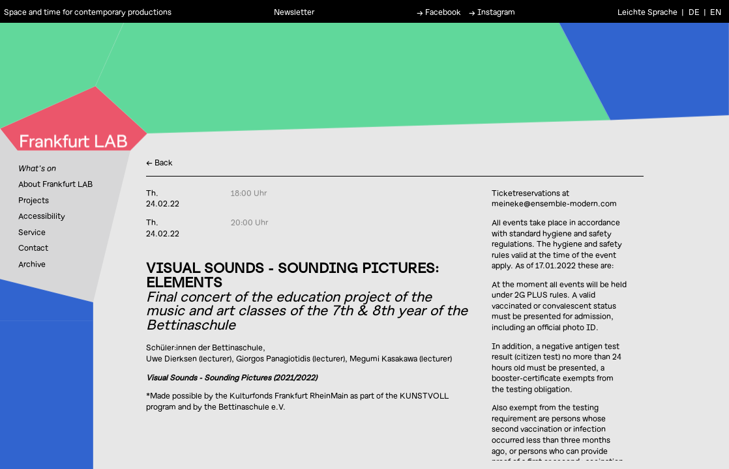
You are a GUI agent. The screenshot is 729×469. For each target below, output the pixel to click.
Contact (33, 247)
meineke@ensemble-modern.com (554, 203)
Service (32, 231)
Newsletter (294, 11)
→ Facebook (439, 11)
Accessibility (41, 215)
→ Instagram (492, 11)
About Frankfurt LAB (55, 183)
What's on (37, 168)
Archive (32, 263)
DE (694, 11)
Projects (33, 200)
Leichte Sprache (647, 11)
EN (715, 11)
